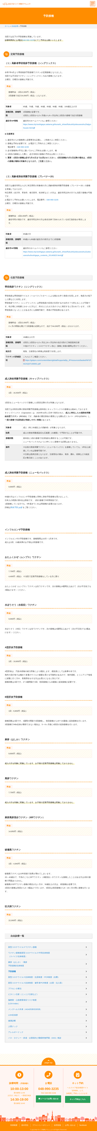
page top (48, 1061)
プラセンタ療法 (14, 988)
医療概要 (13, 1125)
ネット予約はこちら (78, 1099)
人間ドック (13, 1026)
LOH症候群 (13, 1015)
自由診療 (15, 26)
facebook (83, 1125)
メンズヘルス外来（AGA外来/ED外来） (25, 1009)
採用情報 (57, 1125)
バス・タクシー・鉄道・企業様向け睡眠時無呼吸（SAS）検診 (34, 1038)
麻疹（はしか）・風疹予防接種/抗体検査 (17, 964)
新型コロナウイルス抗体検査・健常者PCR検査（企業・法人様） (35, 983)
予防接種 (12, 971)
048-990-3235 (28, 40)
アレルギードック (15, 1032)
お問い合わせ (70, 1125)
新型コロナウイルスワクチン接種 (22, 947)
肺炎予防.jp (15, 507)
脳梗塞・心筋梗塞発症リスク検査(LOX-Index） (22, 1002)
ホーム (7, 26)
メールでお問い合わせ (48, 1099)
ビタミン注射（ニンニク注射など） (23, 994)
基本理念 (24, 1125)
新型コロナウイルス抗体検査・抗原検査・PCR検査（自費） (34, 977)
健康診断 (12, 1021)
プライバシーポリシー (41, 1125)
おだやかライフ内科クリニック (42, 1129)
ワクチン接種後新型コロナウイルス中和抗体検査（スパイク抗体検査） (29, 954)
